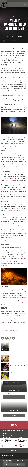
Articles (19, 4)
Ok (6, 464)
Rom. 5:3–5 (23, 263)
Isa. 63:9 (16, 210)
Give (24, 457)
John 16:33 (11, 223)
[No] (26, 463)
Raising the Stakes (10, 328)
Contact (20, 457)
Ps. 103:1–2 (6, 180)
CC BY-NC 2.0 (3, 329)
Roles (10, 457)
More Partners (14, 450)
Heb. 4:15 (7, 217)
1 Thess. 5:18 (13, 180)
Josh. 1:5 (18, 143)
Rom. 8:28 (4, 254)
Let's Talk (14, 425)
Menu (25, 4)
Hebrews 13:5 (17, 147)
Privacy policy (18, 464)
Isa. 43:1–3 (10, 241)
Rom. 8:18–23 (8, 295)
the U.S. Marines (18, 328)
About (17, 457)
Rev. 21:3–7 (14, 295)
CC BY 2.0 (16, 330)
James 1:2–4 (4, 265)
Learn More (14, 397)
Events (13, 457)
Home (3, 457)
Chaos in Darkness (4, 330)
